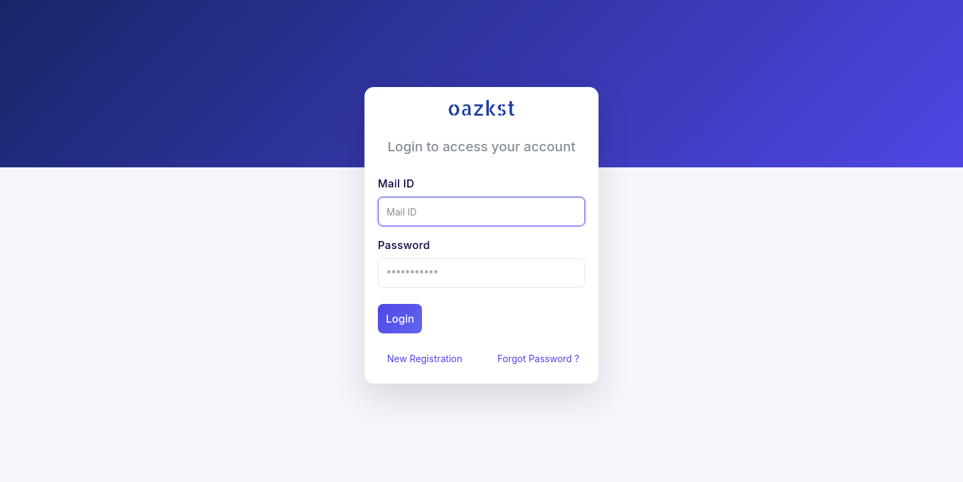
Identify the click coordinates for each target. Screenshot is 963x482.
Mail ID (432, 183)
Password (447, 245)
